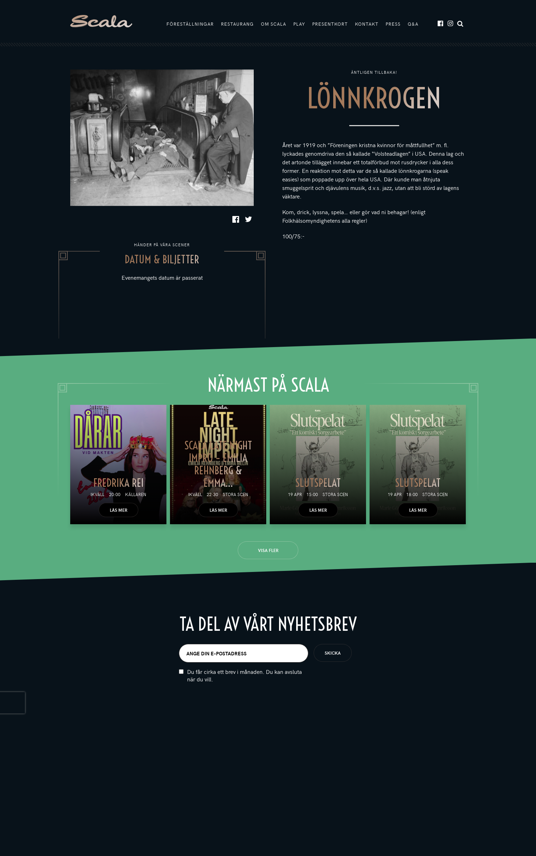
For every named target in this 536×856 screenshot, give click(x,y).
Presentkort (330, 24)
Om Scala (273, 24)
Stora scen (235, 494)
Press (393, 24)
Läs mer (118, 510)
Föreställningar (190, 24)
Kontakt (366, 24)
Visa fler (268, 550)
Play (299, 24)
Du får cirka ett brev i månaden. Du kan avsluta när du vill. (244, 675)
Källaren (135, 494)
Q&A (413, 24)
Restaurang (237, 24)
